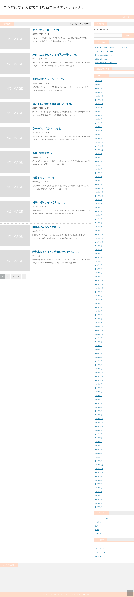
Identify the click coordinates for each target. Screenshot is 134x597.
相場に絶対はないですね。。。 (49, 202)
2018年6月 (98, 442)
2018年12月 (99, 419)
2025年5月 (98, 123)
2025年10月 (99, 104)
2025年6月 (98, 119)
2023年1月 (98, 230)
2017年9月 (98, 476)
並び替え (73, 24)
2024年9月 (98, 154)
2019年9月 (98, 384)
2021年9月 (98, 292)
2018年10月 (99, 426)
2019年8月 (98, 388)
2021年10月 (99, 288)
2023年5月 (98, 215)
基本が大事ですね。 (43, 153)
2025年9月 (98, 107)
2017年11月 (99, 469)
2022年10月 (99, 242)
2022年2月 (98, 273)
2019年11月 (99, 376)
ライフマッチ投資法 (101, 518)
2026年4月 (98, 81)
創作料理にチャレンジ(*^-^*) (48, 79)
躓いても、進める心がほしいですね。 (52, 104)
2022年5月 (98, 261)
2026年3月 (98, 84)
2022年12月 (99, 234)
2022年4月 (98, 265)
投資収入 (98, 522)
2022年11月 (99, 238)
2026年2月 (98, 88)
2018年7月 (98, 438)
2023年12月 (99, 188)
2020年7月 (98, 346)
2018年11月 (99, 422)
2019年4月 (98, 403)
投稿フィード (99, 548)
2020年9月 (98, 338)
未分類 (97, 530)
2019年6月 (98, 396)
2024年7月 (98, 161)
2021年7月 (98, 299)
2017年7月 (98, 484)
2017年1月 (98, 507)
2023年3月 (98, 223)
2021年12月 (99, 280)
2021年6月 (98, 303)
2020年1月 (98, 369)
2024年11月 (99, 146)
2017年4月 (98, 495)
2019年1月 (98, 415)
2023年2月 (98, 226)
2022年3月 (98, 269)
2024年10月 (99, 150)
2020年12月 (99, 326)
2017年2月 (98, 503)
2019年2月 (98, 411)
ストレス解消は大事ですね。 (104, 51)
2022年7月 (98, 253)
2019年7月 (98, 392)
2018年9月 (98, 430)
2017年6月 (98, 488)
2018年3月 (98, 453)
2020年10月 (99, 334)
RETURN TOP (130, 593)
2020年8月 (98, 342)
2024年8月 (98, 157)
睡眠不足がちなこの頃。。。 (48, 227)
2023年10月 (99, 196)
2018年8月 (98, 434)
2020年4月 (98, 357)
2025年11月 (99, 100)
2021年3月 (98, 315)
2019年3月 (98, 407)
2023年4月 (98, 219)
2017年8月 (98, 480)
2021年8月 (98, 296)
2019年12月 (99, 372)
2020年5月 (98, 353)
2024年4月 (98, 173)
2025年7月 (98, 115)
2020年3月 (98, 361)
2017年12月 (99, 465)
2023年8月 (98, 203)
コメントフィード (101, 552)
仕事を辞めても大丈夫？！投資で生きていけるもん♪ (41, 7)
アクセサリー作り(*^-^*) (45, 30)
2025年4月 (98, 127)
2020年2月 (98, 365)
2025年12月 (99, 96)
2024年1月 (98, 184)
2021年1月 (98, 322)
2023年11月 (99, 192)
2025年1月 (98, 138)
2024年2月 (98, 180)
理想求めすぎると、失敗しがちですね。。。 (56, 251)
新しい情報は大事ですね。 (104, 55)
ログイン (98, 545)
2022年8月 (98, 250)
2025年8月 (98, 111)
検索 (127, 17)
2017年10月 (99, 472)
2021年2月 (98, 319)
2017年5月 (98, 492)
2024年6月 (98, 165)
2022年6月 (98, 257)
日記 (96, 526)
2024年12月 (99, 142)
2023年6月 (98, 211)
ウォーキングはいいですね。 (48, 128)
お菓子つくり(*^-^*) (43, 177)
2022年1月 (98, 276)
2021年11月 (99, 284)
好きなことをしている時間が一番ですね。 (55, 54)
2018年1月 (98, 461)
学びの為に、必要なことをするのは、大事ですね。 (112, 47)
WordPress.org (100, 556)
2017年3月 (98, 499)
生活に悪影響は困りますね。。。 (106, 63)
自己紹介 (98, 533)
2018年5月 (98, 445)
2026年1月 (98, 92)
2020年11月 (99, 330)
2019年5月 (98, 399)
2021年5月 (98, 307)
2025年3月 (98, 130)
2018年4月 (98, 449)
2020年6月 (98, 349)
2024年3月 (98, 177)
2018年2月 (98, 457)
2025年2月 (98, 134)
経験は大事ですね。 (101, 59)
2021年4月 (98, 311)
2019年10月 (99, 380)
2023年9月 (98, 200)
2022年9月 (98, 246)
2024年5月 (98, 169)
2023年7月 (98, 207)
